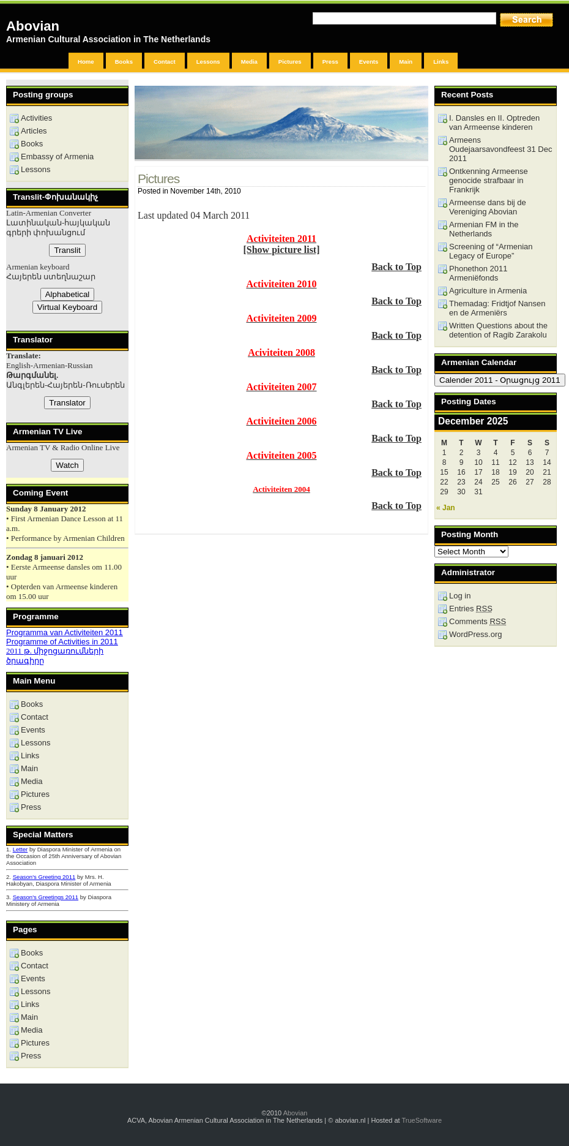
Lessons (208, 61)
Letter (20, 849)
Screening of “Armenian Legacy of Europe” (491, 251)
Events (368, 61)
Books (124, 61)
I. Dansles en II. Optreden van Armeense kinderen (494, 122)
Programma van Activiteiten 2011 (64, 632)
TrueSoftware (421, 1120)
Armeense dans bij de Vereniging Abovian (487, 207)
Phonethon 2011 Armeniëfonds (478, 273)
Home (86, 61)
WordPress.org (475, 634)
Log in (459, 595)
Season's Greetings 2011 (45, 897)
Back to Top (396, 267)
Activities (36, 118)
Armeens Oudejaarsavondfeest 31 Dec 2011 (500, 149)
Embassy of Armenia (57, 156)
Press (330, 61)
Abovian (32, 26)
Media (249, 61)
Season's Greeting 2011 (44, 876)
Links (440, 61)
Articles (34, 130)
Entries (471, 608)
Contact (165, 61)
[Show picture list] (281, 249)
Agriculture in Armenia (488, 290)
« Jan (445, 507)
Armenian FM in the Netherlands (483, 229)
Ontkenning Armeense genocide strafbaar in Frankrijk (488, 180)
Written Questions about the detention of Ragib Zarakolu (498, 330)
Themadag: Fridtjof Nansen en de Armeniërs (497, 308)
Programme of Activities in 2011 (62, 641)
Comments (477, 621)
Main (405, 61)
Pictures (290, 61)
